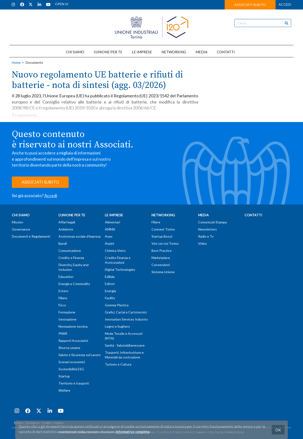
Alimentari (112, 222)
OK (278, 429)
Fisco (62, 305)
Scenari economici (71, 362)
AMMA (110, 229)
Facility (110, 298)
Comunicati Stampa (212, 222)
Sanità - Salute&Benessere (125, 345)
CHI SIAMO (75, 52)
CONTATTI (226, 52)
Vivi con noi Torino (165, 243)
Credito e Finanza (71, 258)
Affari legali (66, 222)
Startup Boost (162, 236)
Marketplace (161, 258)
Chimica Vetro (115, 251)
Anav (108, 236)
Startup (64, 376)
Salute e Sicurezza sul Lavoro (79, 355)
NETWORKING (173, 52)
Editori (110, 284)
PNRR (62, 333)
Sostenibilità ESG (71, 369)
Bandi (62, 243)
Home (16, 62)
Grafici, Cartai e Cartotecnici (126, 312)
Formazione (66, 312)
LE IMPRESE (142, 52)
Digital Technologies (120, 269)
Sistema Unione (163, 272)
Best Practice (162, 251)
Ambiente (65, 229)
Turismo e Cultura (118, 364)
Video (202, 243)
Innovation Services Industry (126, 319)
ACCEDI (285, 4)
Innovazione (67, 319)
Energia (110, 291)
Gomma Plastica (117, 305)
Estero (63, 291)
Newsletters (207, 229)
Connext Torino (163, 229)
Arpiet (109, 243)
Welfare (64, 390)
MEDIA (201, 52)
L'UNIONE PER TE (108, 52)
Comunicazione (69, 251)
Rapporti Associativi (73, 341)
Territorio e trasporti (73, 383)
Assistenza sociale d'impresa (79, 236)
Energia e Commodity (74, 284)
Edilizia (110, 277)
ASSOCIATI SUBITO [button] (250, 5)
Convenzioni (161, 265)
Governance (21, 229)
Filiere (62, 298)
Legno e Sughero (117, 326)
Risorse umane (69, 348)
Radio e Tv (206, 236)
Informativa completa (132, 432)
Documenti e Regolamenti (31, 236)
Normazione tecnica (73, 326)
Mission (17, 222)
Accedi (50, 195)
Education (65, 277)
